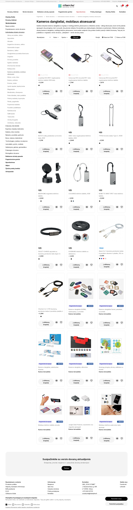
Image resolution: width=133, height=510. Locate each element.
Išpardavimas (80, 12)
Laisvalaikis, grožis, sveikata (14, 144)
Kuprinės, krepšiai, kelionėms (15, 129)
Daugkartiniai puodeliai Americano (18, 53)
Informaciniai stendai (13, 66)
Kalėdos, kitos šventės (13, 132)
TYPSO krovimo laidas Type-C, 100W (110, 136)
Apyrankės (10, 38)
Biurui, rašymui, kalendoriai (14, 138)
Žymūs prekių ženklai (13, 168)
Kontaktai (122, 12)
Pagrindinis (40, 16)
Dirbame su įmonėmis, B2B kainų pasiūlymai (71, 1)
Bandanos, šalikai (12, 50)
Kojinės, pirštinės (12, 80)
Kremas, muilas (12, 83)
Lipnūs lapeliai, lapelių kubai (16, 86)
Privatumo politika (11, 484)
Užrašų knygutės (12, 120)
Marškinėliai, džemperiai (15, 92)
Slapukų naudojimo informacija (15, 486)
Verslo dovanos (28, 12)
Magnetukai (11, 89)
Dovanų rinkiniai (12, 12)
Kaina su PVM (120, 37)
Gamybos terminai (53, 489)
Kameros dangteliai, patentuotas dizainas (48, 368)
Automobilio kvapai (13, 47)
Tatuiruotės (10, 117)
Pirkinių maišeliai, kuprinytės (16, 98)
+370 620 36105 (105, 1)
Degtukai (10, 56)
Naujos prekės (10, 26)
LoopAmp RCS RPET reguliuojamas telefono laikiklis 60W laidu (49, 79)
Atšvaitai (10, 41)
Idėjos (8, 165)
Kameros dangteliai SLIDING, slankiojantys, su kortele (77, 310)
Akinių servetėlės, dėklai (15, 35)
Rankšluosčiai (11, 110)
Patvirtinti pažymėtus (116, 504)
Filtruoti (75, 37)
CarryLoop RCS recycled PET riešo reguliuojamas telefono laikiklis (80, 79)
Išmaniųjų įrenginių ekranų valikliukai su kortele (111, 368)
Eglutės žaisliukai (12, 62)
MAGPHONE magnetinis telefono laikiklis (48, 195)
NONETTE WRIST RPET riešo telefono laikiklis (111, 195)
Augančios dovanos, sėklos (16, 44)
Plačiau (66, 468)
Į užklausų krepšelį (46, 92)
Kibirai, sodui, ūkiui (13, 77)
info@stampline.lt (123, 1)
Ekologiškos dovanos (12, 153)
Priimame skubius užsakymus (14, 1)
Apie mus (50, 486)
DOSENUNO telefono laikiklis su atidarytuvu (78, 253)
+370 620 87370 (87, 491)
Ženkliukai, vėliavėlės (14, 123)
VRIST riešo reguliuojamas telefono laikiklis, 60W (80, 137)
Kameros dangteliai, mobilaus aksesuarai (89, 16)
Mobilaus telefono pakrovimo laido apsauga (110, 426)
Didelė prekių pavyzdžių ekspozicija (46, 1)
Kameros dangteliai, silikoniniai (78, 367)
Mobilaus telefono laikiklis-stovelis (49, 425)
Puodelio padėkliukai (14, 107)
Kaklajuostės (11, 69)
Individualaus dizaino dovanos (15, 32)
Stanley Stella (110, 12)
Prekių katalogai (95, 12)
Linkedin (122, 486)
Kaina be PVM (107, 37)
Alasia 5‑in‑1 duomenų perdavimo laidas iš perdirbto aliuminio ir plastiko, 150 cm (111, 252)
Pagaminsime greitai (65, 12)
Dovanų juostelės (12, 59)
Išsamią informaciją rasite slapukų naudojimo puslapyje (23, 507)
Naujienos (51, 484)
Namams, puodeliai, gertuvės (15, 135)
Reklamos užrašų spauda (45, 12)
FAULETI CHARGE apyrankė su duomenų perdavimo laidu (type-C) (49, 253)
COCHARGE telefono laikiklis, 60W (79, 193)
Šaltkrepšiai (11, 113)
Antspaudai (10, 171)
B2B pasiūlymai (10, 489)
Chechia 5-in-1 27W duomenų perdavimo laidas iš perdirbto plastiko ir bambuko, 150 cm (50, 310)
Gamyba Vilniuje (29, 1)
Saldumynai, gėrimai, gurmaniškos (16, 147)
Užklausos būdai (11, 493)
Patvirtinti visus (116, 499)
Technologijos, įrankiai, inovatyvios (17, 141)
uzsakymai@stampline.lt (89, 493)
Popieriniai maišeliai (13, 104)
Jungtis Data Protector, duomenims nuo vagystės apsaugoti (81, 426)
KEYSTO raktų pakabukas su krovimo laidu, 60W (50, 137)
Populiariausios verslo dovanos (15, 29)
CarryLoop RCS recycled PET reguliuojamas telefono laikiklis (108, 79)
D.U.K (7, 491)
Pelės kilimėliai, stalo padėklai (16, 95)
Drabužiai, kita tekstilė (12, 126)
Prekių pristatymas (53, 491)
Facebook (123, 484)
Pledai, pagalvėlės (13, 101)
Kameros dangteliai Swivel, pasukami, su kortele (110, 310)
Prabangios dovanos (12, 150)
